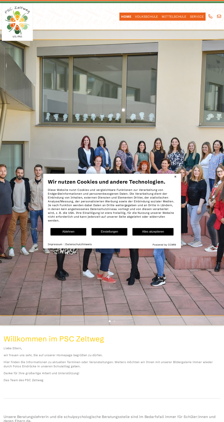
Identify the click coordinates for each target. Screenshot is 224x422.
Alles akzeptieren (153, 231)
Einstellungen (109, 231)
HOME (126, 16)
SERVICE (197, 16)
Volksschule (146, 16)
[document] (112, 203)
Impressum (55, 244)
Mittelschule (174, 16)
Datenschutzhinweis (78, 244)
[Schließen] (175, 176)
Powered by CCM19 (164, 244)
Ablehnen (68, 231)
